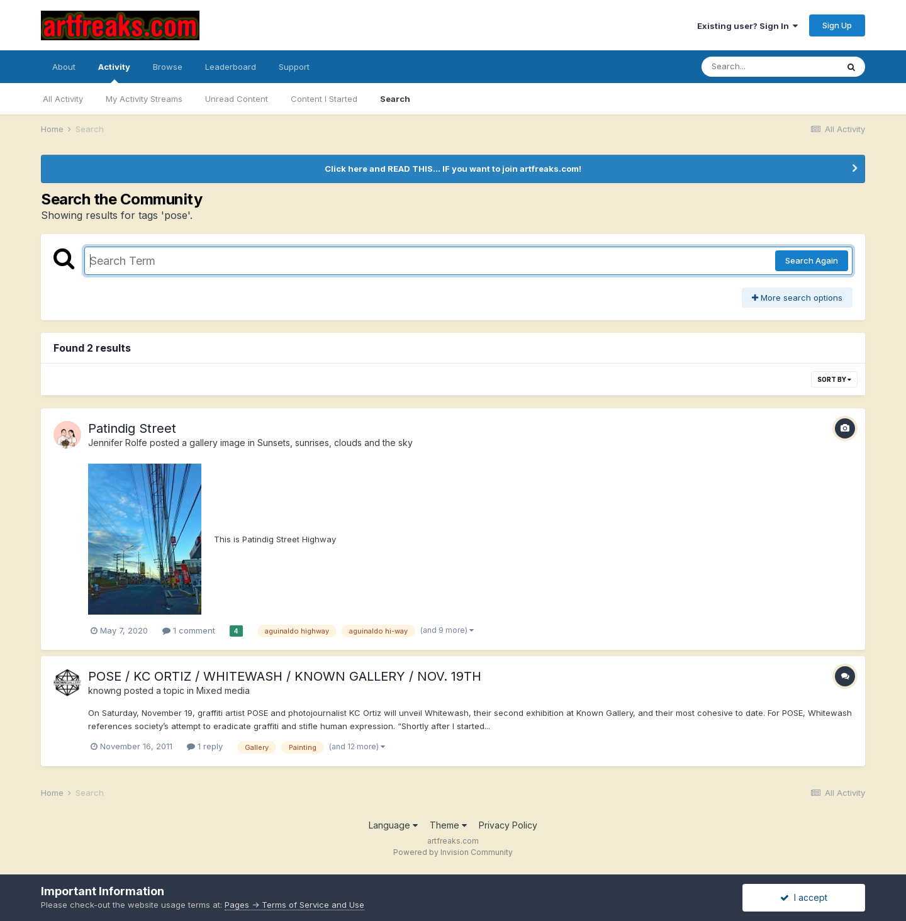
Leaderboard (230, 67)
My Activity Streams (144, 99)
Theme (448, 825)
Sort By (834, 379)
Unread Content (236, 99)
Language (393, 825)
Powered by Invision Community (453, 852)
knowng (104, 690)
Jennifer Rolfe (117, 442)
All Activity (63, 99)
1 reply (205, 746)
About (64, 67)
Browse (167, 67)
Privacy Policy (508, 825)
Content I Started (324, 99)
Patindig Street (132, 428)
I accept (803, 897)
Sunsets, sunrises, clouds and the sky (335, 442)
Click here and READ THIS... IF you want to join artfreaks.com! (453, 169)
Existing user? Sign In (747, 26)
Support (294, 67)
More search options (797, 298)
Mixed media (223, 690)
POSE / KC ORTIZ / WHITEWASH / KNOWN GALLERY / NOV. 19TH (284, 676)
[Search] (769, 67)
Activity (114, 72)
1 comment (188, 630)
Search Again (811, 260)
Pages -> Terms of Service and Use (294, 905)
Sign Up (837, 25)
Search (395, 99)
